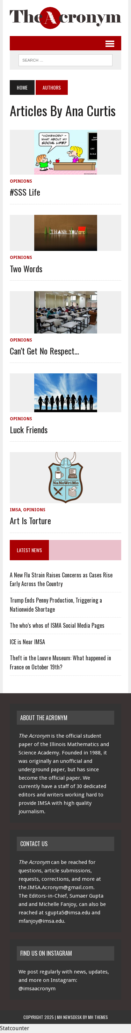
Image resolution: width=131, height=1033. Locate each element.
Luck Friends (29, 429)
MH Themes (98, 1017)
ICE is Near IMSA (27, 642)
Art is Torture (30, 520)
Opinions (21, 181)
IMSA (15, 509)
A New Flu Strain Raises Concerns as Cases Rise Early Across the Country (61, 579)
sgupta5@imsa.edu (67, 912)
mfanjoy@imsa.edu (41, 921)
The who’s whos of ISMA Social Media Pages (57, 625)
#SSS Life (25, 191)
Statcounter (14, 1028)
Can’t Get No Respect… (44, 350)
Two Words (26, 268)
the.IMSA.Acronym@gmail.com (56, 887)
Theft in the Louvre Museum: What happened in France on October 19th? (60, 662)
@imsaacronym (37, 988)
